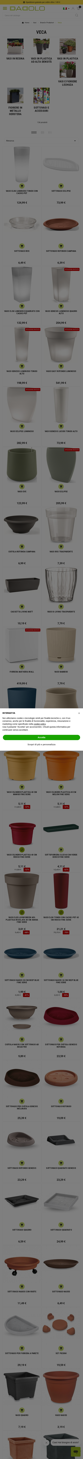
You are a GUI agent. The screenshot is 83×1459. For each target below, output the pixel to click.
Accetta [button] (41, 737)
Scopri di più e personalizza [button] (41, 744)
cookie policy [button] (40, 724)
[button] (79, 713)
